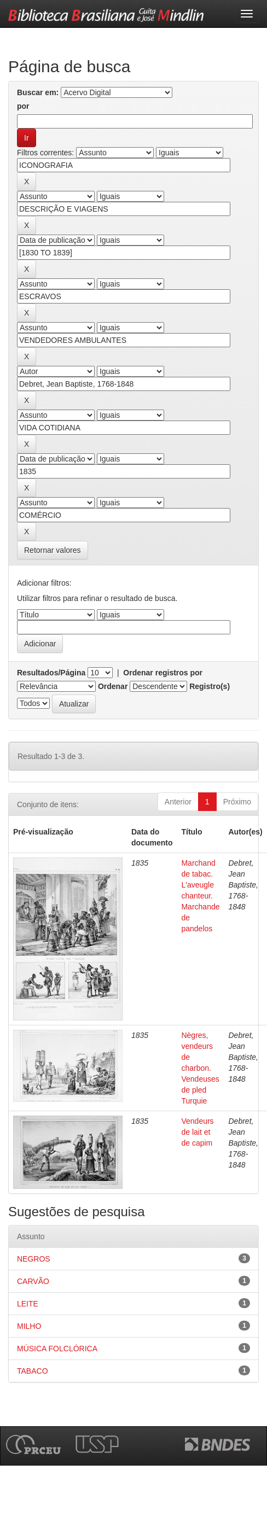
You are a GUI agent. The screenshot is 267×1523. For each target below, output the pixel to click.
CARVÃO (33, 1281)
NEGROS (33, 1258)
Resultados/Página (51, 672)
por (23, 106)
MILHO (29, 1326)
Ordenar (112, 686)
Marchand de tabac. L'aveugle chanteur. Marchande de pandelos (200, 896)
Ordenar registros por (162, 672)
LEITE (27, 1303)
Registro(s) (209, 686)
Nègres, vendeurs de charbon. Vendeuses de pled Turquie (200, 1068)
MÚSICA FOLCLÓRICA (57, 1348)
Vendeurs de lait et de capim (197, 1132)
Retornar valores (52, 550)
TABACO (32, 1371)
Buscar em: (38, 92)
